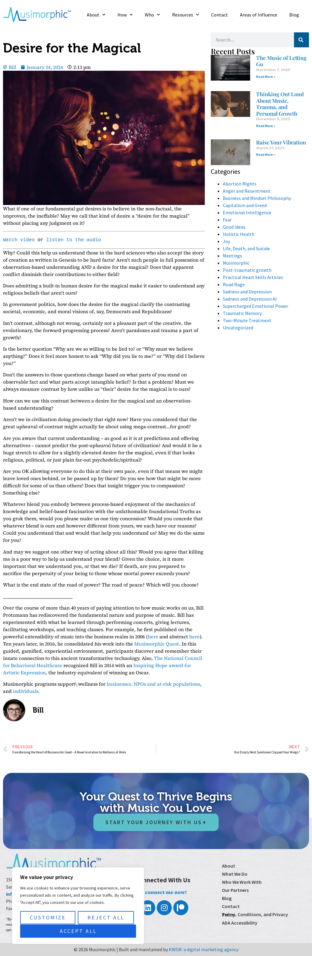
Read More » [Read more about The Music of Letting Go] (265, 76)
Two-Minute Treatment (247, 320)
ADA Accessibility (239, 923)
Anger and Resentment (247, 191)
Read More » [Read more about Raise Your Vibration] (265, 154)
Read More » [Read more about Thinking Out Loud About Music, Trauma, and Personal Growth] (265, 125)
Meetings (232, 256)
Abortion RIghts (239, 184)
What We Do (234, 874)
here (153, 636)
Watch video (19, 240)
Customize (48, 917)
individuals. (26, 691)
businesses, (119, 684)
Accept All (78, 931)
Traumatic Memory (242, 313)
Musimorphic (236, 263)
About (96, 14)
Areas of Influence (258, 15)
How (125, 14)
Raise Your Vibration (281, 142)
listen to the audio (73, 240)
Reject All (105, 917)
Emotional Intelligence (247, 212)
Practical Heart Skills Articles (253, 277)
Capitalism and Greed (245, 205)
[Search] (301, 39)
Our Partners (235, 890)
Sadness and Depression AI (250, 299)
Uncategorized (238, 328)
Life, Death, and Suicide (246, 248)
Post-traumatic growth (247, 270)
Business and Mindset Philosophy (257, 198)
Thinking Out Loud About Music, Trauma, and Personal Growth (280, 104)
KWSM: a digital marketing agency (203, 949)
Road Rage (234, 284)
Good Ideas (234, 227)
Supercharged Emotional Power (255, 306)
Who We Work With (242, 882)
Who (152, 14)
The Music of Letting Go (281, 61)
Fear (227, 220)
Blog (294, 15)
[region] (78, 906)
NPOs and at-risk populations (167, 684)
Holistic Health (238, 234)
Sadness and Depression (247, 292)
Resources (185, 14)
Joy (226, 241)
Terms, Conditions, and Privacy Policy (255, 914)
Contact (219, 15)
